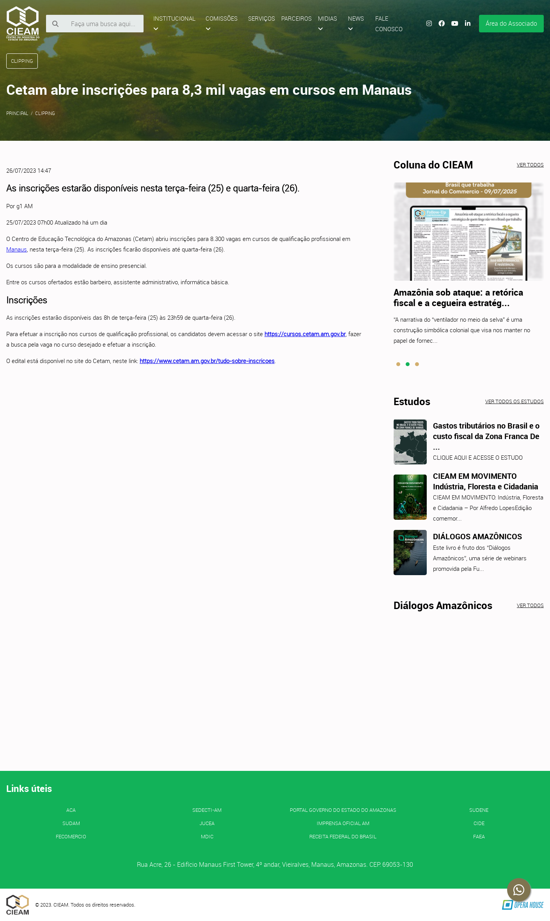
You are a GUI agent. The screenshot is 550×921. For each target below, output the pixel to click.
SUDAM (71, 823)
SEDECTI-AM (207, 809)
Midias (327, 23)
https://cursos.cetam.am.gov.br (305, 334)
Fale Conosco (389, 23)
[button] (398, 364)
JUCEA (207, 823)
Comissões (222, 23)
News (356, 23)
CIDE (479, 823)
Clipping (45, 113)
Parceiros (296, 18)
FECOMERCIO (71, 836)
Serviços (261, 18)
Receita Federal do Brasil (342, 836)
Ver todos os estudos (514, 401)
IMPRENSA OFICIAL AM (343, 823)
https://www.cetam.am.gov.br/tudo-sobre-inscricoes (207, 361)
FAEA (479, 836)
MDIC (207, 836)
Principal (17, 113)
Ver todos (530, 164)
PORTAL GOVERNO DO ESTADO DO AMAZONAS (343, 809)
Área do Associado (511, 23)
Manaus (16, 249)
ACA (71, 809)
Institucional (174, 23)
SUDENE (478, 809)
